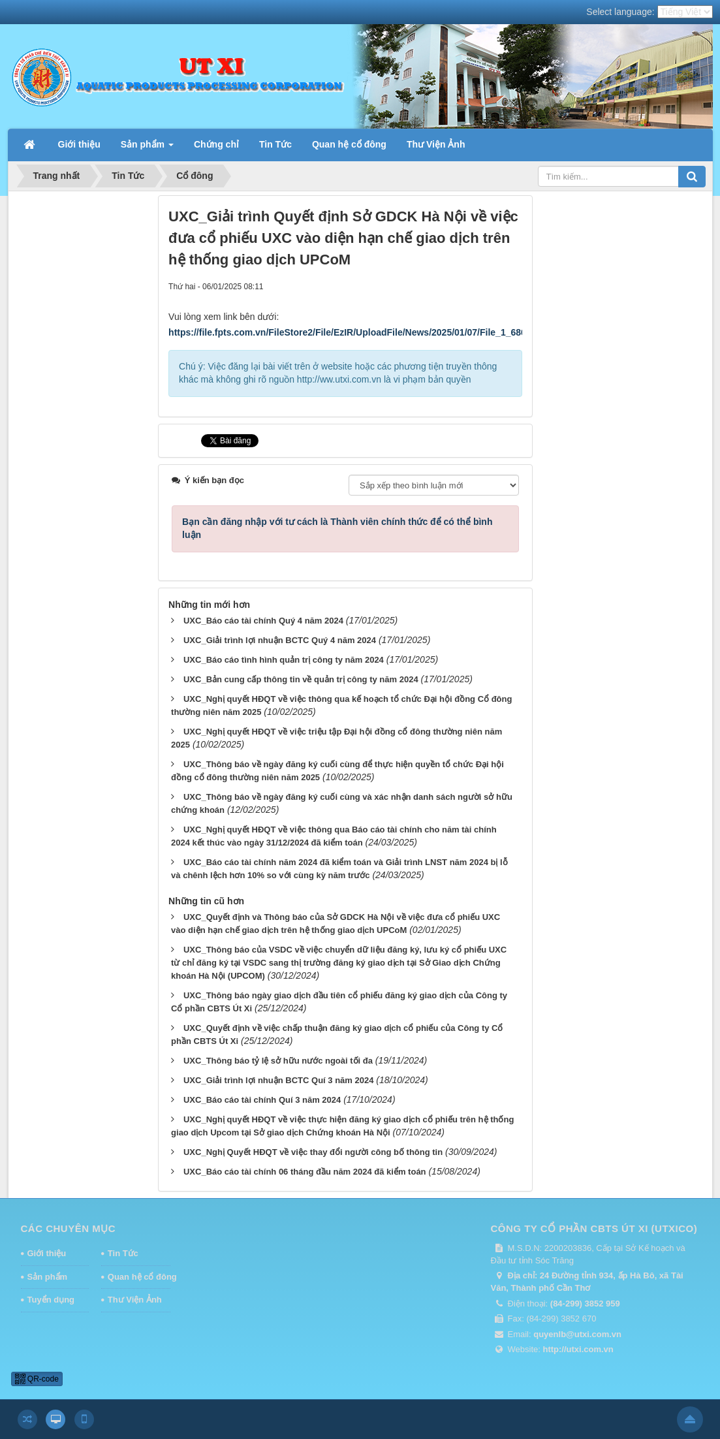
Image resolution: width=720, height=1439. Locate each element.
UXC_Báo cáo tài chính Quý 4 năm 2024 (263, 620)
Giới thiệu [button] (79, 144)
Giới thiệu (47, 1253)
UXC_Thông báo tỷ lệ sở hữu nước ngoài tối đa (278, 1061)
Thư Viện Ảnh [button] (436, 144)
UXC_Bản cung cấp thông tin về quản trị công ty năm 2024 (300, 679)
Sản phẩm (47, 1277)
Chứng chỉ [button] (216, 144)
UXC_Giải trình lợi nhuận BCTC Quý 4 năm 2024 (279, 640)
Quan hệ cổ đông (139, 1277)
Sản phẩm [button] (147, 148)
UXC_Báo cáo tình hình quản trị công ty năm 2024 (283, 660)
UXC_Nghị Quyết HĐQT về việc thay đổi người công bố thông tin (313, 1152)
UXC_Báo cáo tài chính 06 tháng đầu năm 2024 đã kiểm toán (304, 1172)
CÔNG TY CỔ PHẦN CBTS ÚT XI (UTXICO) (594, 1228)
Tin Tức (123, 1253)
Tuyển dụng (51, 1300)
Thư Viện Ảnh (135, 1300)
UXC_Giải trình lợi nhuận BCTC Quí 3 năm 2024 (278, 1080)
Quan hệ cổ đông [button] (349, 144)
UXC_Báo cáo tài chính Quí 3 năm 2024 (262, 1100)
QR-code (37, 1379)
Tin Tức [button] (275, 144)
